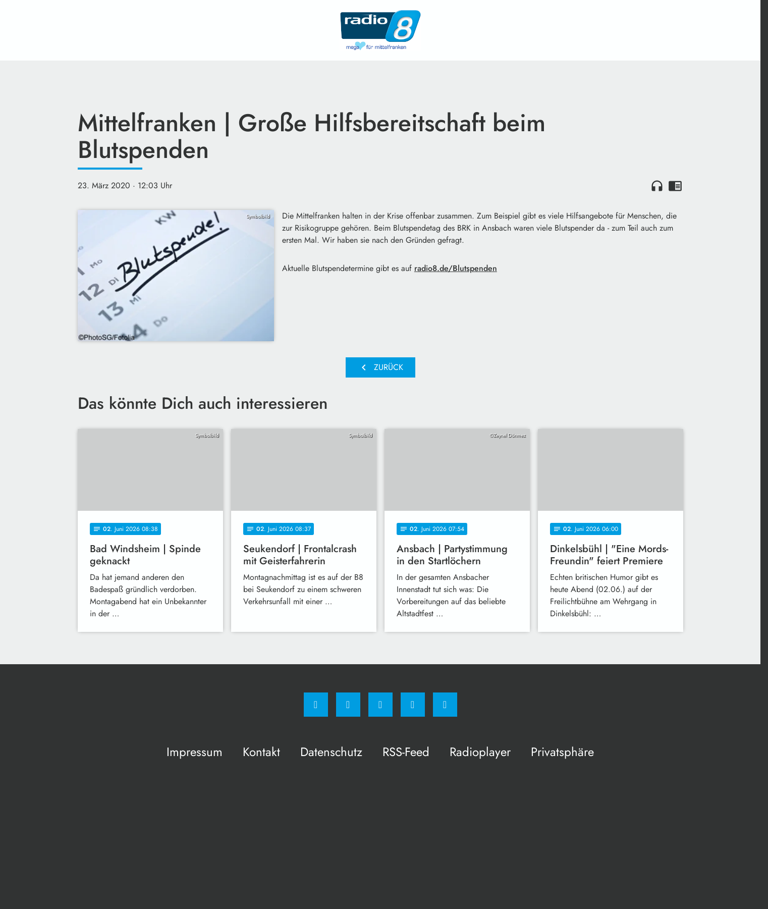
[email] (445, 704)
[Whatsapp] (380, 704)
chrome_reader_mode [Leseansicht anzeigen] (675, 186)
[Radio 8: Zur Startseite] (380, 30)
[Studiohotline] (413, 704)
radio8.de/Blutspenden (455, 268)
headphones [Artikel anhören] (657, 186)
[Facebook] (316, 704)
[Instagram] (348, 704)
